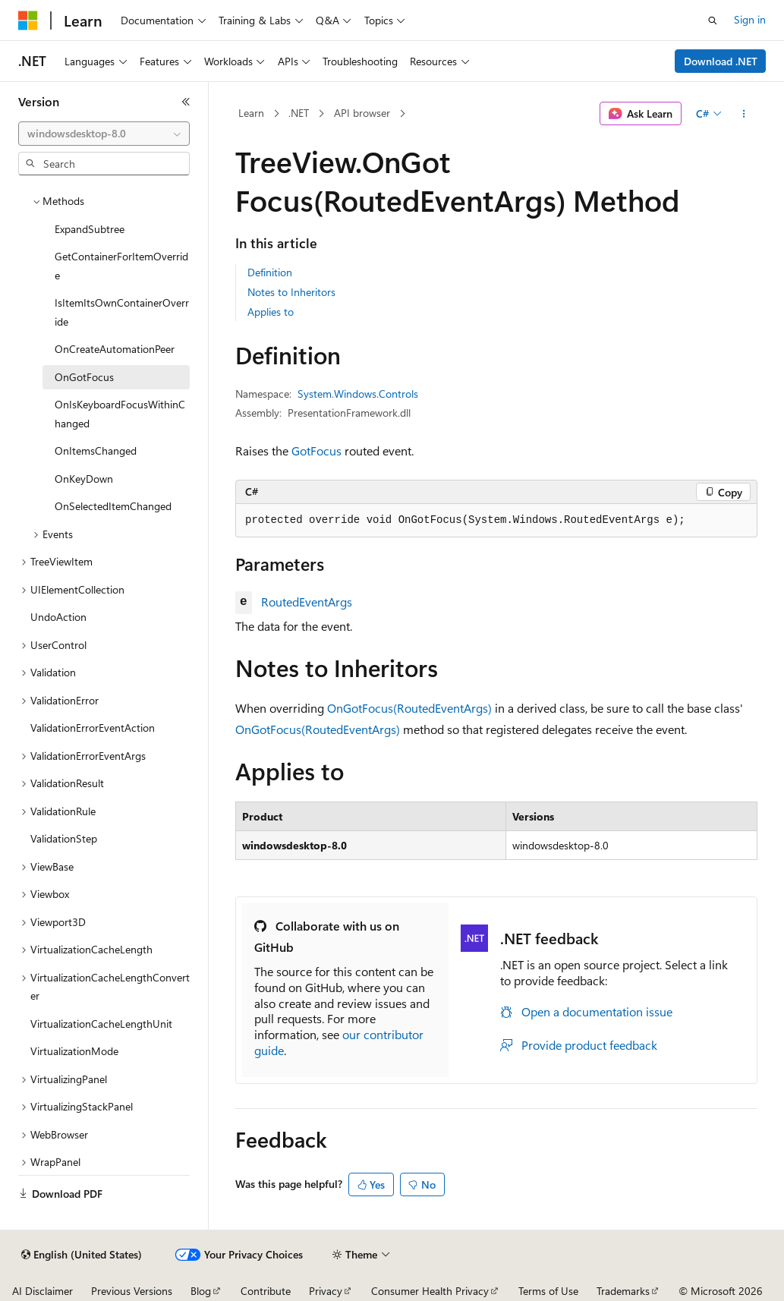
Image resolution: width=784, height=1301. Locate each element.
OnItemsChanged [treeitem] (96, 450)
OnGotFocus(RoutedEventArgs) (409, 708)
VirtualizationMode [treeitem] (74, 1051)
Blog (200, 1291)
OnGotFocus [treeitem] (84, 377)
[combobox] (104, 133)
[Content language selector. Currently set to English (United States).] (81, 1255)
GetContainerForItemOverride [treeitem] (121, 265)
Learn (251, 113)
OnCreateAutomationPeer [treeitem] (115, 349)
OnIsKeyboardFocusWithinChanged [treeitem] (120, 413)
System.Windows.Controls (358, 393)
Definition (269, 272)
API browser (362, 113)
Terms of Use (548, 1291)
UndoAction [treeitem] (58, 617)
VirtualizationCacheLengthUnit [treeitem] (101, 1023)
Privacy (325, 1291)
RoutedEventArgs (306, 602)
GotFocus (316, 450)
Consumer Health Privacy (430, 1291)
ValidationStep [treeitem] (63, 838)
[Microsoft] (28, 20)
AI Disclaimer (42, 1291)
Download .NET (720, 61)
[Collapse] (186, 101)
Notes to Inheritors (291, 292)
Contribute (266, 1291)
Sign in (750, 19)
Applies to (270, 311)
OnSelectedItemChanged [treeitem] (113, 506)
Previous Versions (131, 1291)
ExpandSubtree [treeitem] (89, 229)
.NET (298, 113)
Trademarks (623, 1291)
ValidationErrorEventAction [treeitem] (92, 727)
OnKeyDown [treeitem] (84, 478)
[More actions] (744, 114)
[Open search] (712, 20)
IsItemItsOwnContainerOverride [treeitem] (122, 312)
